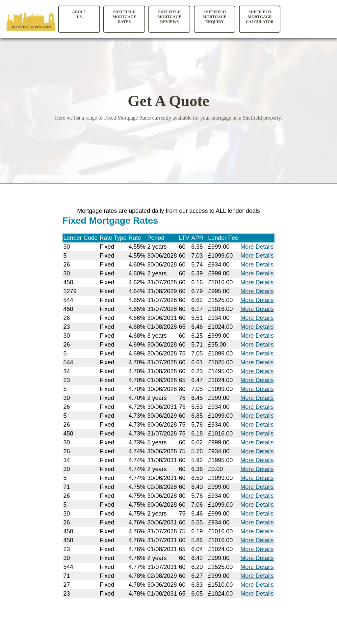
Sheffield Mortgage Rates (124, 17)
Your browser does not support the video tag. (309, 21)
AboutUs (79, 14)
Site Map (9, 609)
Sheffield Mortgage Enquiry (214, 17)
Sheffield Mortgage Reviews (169, 17)
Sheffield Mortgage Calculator (259, 17)
